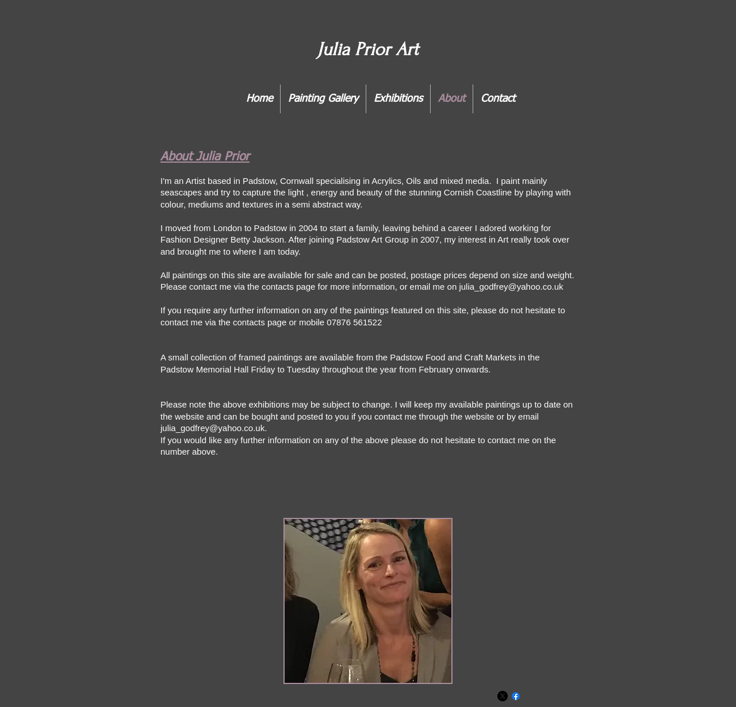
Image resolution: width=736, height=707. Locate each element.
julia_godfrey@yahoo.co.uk (511, 286)
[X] (502, 696)
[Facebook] (516, 696)
